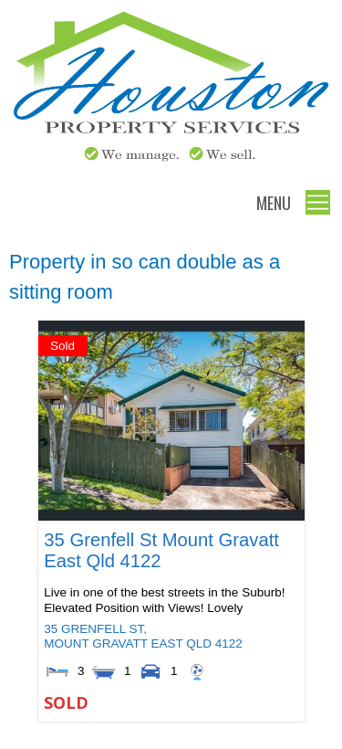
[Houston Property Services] (171, 162)
